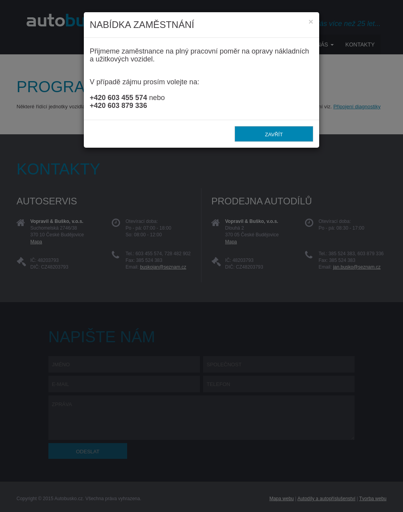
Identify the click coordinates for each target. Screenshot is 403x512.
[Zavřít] (311, 21)
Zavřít (274, 134)
